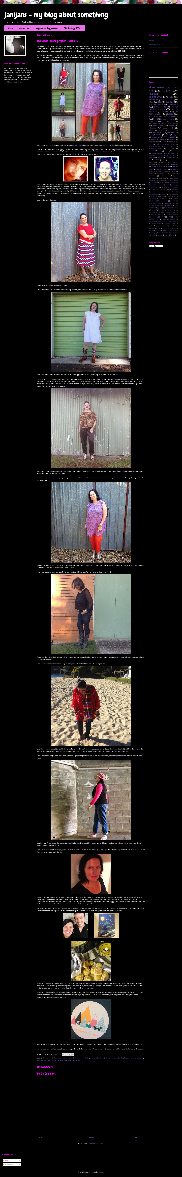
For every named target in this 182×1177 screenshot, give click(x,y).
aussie (158, 180)
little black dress (161, 169)
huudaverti (128, 1058)
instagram (169, 205)
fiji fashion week (111, 1058)
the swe (151, 230)
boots (167, 185)
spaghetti (158, 226)
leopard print (168, 207)
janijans (151, 40)
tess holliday (172, 228)
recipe (164, 219)
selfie (164, 141)
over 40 (162, 217)
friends (151, 130)
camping (167, 151)
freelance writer (162, 201)
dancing (161, 162)
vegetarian (173, 116)
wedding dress (168, 233)
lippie (176, 207)
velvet (176, 230)
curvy (172, 146)
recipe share (164, 130)
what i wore (76, 1060)
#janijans (152, 155)
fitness (153, 201)
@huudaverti (153, 176)
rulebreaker (152, 221)
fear (159, 164)
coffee (165, 192)
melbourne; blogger (157, 214)
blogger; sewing (170, 182)
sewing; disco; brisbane (171, 221)
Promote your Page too (156, 44)
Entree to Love (170, 157)
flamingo (166, 164)
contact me (24, 28)
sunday (158, 228)
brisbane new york (154, 187)
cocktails (157, 160)
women (167, 235)
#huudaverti (156, 137)
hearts (154, 166)
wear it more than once (55, 1060)
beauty (176, 180)
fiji (104, 1058)
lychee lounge (171, 210)
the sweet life (167, 99)
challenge (152, 139)
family (156, 107)
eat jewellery (153, 198)
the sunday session (167, 119)
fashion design (156, 104)
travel (167, 153)
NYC (176, 130)
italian (168, 166)
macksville (152, 212)
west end (67, 1060)
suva (151, 121)
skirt (174, 223)
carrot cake (155, 192)
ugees (173, 153)
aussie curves (67, 1058)
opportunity (154, 217)
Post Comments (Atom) (95, 1143)
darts (168, 162)
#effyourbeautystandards (52, 1058)
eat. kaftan (163, 198)
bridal (173, 185)
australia (152, 151)
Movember (171, 133)
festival (176, 198)
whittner (160, 235)
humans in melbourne (156, 205)
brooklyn (172, 139)
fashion (100, 1058)
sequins (163, 139)
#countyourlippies (161, 173)
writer (172, 235)
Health (175, 123)
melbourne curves (155, 148)
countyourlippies (154, 194)
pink (174, 217)
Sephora (175, 176)
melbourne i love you (171, 212)
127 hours (172, 173)
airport (154, 178)
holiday (120, 1058)
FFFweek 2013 (169, 137)
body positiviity (84, 1058)
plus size (140, 1058)
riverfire (172, 219)
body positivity (158, 126)
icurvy (161, 166)
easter (169, 196)
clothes (171, 126)
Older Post (139, 1137)
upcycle (158, 230)
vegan (43, 1060)
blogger (75, 1058)
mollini (176, 214)
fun (168, 121)
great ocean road (155, 203)
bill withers (154, 182)
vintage (153, 233)
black (161, 182)
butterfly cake (155, 189)
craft (170, 194)
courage (164, 194)
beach (160, 151)
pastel (169, 217)
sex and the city (156, 223)
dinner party (161, 196)
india (153, 153)
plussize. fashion (163, 155)
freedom (175, 164)
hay (174, 203)
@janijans (153, 128)
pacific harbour (164, 171)
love (154, 119)
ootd (134, 1058)
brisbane (93, 1058)
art (150, 160)
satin (173, 171)
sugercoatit (78, 145)
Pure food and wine (164, 176)
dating (167, 135)
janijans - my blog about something (56, 15)
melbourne (155, 96)
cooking (175, 151)
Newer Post (43, 1137)
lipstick (154, 210)
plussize (169, 114)
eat (174, 196)
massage (160, 212)
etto (170, 198)
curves (153, 196)
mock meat (168, 214)
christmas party (154, 141)
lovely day (161, 210)
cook (164, 160)
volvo (159, 233)
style (38, 1060)
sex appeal (167, 223)
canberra (175, 189)
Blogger (101, 1172)
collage (173, 192)
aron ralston (162, 178)
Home (10, 28)
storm (165, 226)
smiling (151, 226)
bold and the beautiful (156, 185)
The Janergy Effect (72, 28)
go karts (172, 201)
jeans (160, 207)
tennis (164, 228)
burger (176, 187)
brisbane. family (166, 187)
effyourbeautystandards (157, 123)
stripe (170, 226)
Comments (8, 1165)
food (151, 135)
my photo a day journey (46, 28)
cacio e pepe (166, 189)
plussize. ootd (153, 219)
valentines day (167, 230)
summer (160, 157)
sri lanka (152, 157)
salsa (173, 155)
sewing (152, 99)
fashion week (168, 128)
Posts (6, 1160)
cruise (176, 194)
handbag (166, 203)
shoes (151, 173)
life (159, 102)
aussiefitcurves (166, 180)
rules (160, 221)
